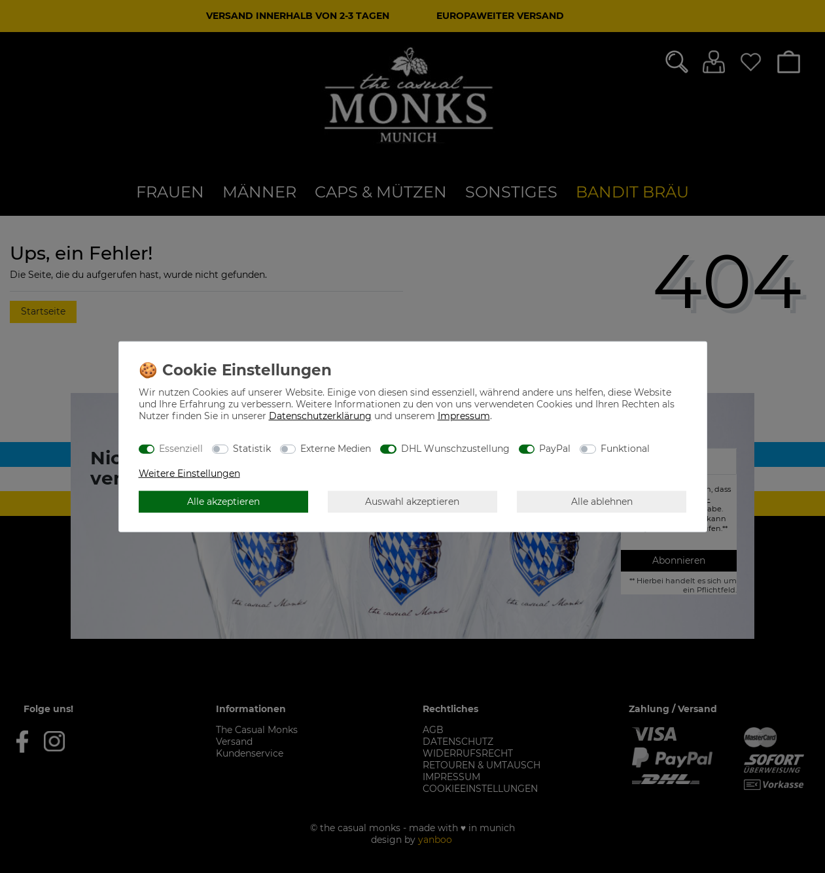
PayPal (554, 448)
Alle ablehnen (602, 501)
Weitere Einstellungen (189, 473)
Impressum (464, 416)
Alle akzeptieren (223, 501)
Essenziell (181, 448)
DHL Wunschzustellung (455, 448)
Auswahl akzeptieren (412, 501)
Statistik (252, 448)
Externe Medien (335, 448)
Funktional (625, 448)
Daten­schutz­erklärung (320, 416)
